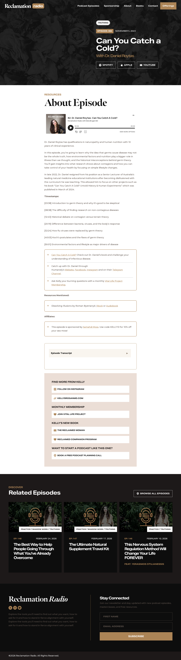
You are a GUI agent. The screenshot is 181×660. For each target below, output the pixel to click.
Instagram (92, 270)
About (127, 6)
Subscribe (136, 636)
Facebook (80, 270)
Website (69, 270)
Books (140, 6)
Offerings (168, 6)
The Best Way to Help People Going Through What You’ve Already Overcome (34, 551)
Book (100, 306)
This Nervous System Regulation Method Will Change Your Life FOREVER (145, 551)
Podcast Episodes (88, 6)
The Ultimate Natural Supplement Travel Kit (89, 546)
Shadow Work (40, 529)
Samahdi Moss (90, 327)
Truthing (103, 23)
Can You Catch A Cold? (63, 255)
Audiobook (112, 306)
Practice (26, 529)
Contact (153, 6)
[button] (90, 353)
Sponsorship (111, 6)
